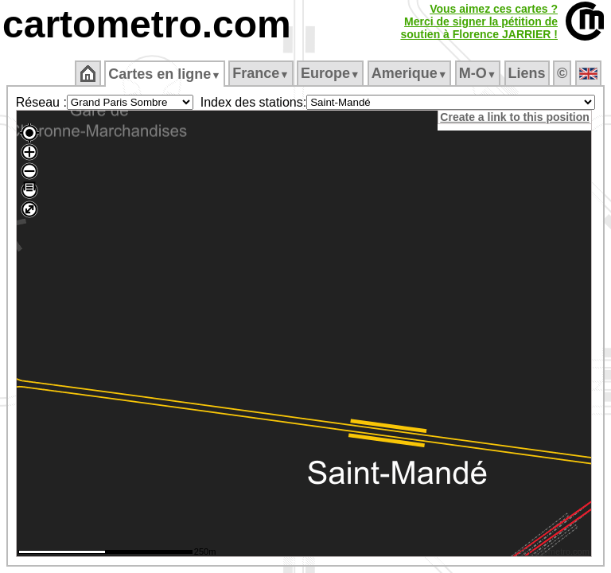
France (260, 73)
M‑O (477, 73)
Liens (527, 73)
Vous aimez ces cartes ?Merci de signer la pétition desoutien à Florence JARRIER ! (479, 21)
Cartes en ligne (164, 74)
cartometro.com (146, 24)
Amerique (409, 73)
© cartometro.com (557, 554)
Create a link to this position (516, 117)
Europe (330, 73)
